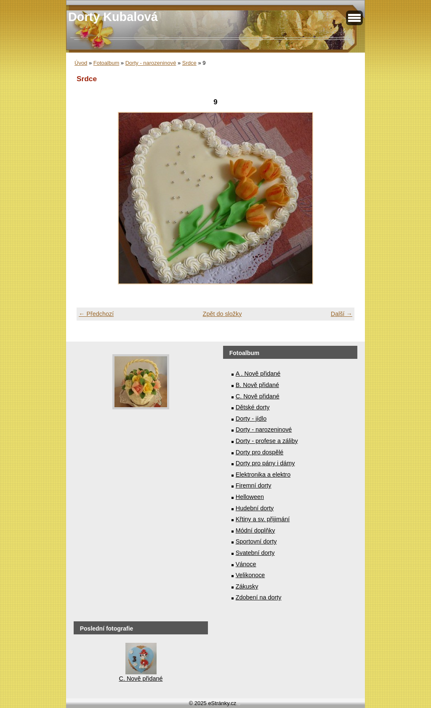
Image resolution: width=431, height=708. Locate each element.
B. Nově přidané (257, 385)
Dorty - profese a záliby (267, 441)
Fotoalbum (106, 63)
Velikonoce (250, 575)
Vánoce (246, 564)
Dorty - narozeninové (150, 63)
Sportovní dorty (256, 541)
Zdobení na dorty (259, 597)
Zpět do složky (222, 313)
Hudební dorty (255, 508)
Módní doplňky (255, 530)
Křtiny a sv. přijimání (263, 519)
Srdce (189, 63)
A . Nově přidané (258, 373)
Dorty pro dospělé (260, 452)
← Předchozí (96, 313)
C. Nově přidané (257, 396)
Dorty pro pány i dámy (265, 463)
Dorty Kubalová (113, 17)
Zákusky (247, 586)
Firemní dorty (253, 485)
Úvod (80, 63)
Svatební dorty (255, 552)
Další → (341, 313)
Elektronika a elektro (263, 474)
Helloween (250, 496)
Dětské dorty (253, 407)
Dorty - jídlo (251, 418)
